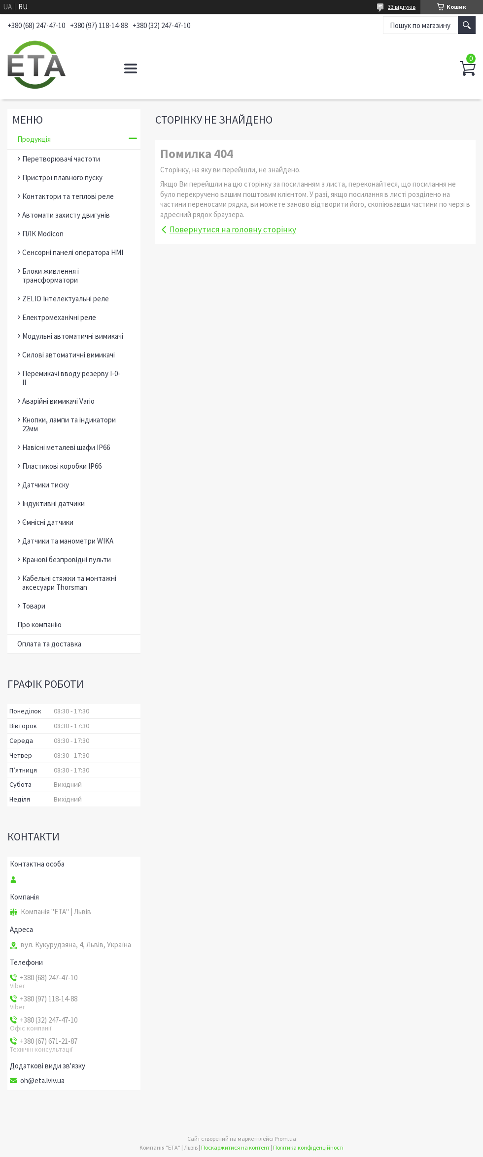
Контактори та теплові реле (68, 196)
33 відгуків (401, 6)
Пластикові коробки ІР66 (62, 466)
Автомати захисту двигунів (66, 215)
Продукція (34, 139)
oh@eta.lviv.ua (42, 1080)
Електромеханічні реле (59, 317)
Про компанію (39, 624)
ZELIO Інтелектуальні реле (65, 298)
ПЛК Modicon (43, 233)
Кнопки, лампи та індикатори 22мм (69, 424)
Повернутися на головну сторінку (233, 229)
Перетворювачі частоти (61, 158)
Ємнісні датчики (47, 522)
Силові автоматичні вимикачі (68, 354)
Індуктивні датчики (53, 503)
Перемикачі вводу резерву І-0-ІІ (71, 378)
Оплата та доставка (49, 643)
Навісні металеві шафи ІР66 (66, 447)
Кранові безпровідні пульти (66, 559)
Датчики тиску (45, 484)
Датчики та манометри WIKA (67, 541)
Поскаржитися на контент (235, 1147)
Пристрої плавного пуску (62, 177)
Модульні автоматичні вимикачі (72, 336)
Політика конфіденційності (308, 1147)
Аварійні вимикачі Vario (58, 401)
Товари (33, 606)
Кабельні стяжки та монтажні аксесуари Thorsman (69, 583)
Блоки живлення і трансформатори (50, 275)
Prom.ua (285, 1138)
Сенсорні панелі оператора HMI (72, 252)
